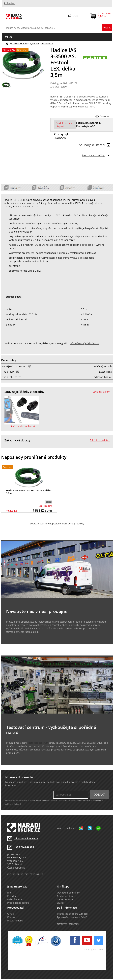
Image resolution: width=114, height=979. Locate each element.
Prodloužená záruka (18, 902)
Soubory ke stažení (94, 145)
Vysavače (34, 43)
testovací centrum (38, 742)
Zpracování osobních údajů (72, 917)
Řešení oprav (14, 899)
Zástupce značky (96, 155)
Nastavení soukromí (68, 923)
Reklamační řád (65, 896)
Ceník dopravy (65, 899)
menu (8, 36)
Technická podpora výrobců (72, 913)
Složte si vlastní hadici (22, 426)
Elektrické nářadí (19, 43)
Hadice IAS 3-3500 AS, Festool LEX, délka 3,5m (29, 492)
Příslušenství (47, 43)
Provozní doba (15, 920)
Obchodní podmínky (68, 892)
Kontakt (11, 917)
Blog (9, 892)
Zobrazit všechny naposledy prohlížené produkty (57, 523)
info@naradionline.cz (26, 838)
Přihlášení (9, 3)
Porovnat (105, 116)
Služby (60, 902)
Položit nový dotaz (100, 440)
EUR (75, 16)
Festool (63, 86)
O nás (10, 913)
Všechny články (101, 391)
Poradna (12, 896)
